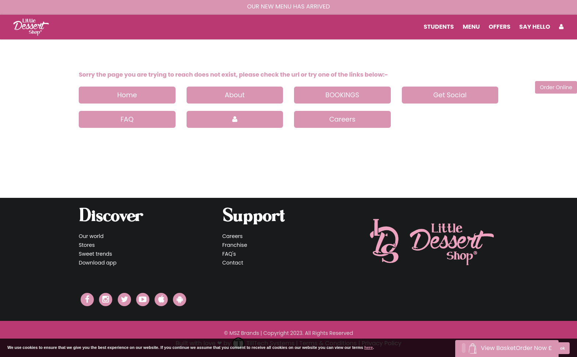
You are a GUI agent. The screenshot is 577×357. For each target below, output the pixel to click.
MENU (471, 26)
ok (562, 348)
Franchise (234, 245)
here (368, 347)
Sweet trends (95, 254)
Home (127, 94)
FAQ (127, 119)
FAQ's (229, 254)
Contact (232, 262)
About (235, 94)
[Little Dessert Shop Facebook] (87, 299)
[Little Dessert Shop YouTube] (142, 299)
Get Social (450, 94)
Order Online (556, 87)
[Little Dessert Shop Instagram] (105, 299)
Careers (342, 119)
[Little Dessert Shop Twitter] (124, 299)
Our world (91, 236)
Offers (499, 26)
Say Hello (534, 26)
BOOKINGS (342, 94)
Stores (87, 245)
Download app (98, 262)
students (439, 26)
